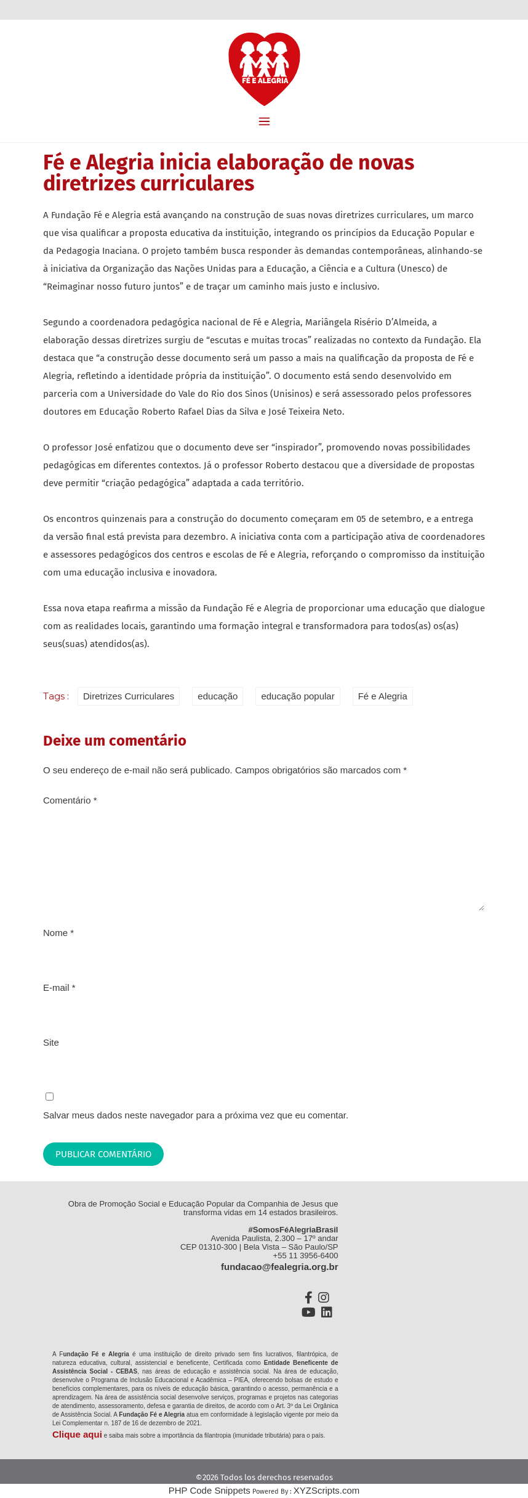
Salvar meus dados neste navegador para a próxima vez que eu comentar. (195, 1115)
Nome (58, 932)
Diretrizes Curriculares (128, 696)
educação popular (297, 696)
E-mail (59, 987)
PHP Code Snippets (209, 1490)
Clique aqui (77, 1434)
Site (51, 1042)
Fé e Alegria (382, 696)
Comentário (70, 800)
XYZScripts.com (327, 1490)
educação (218, 696)
